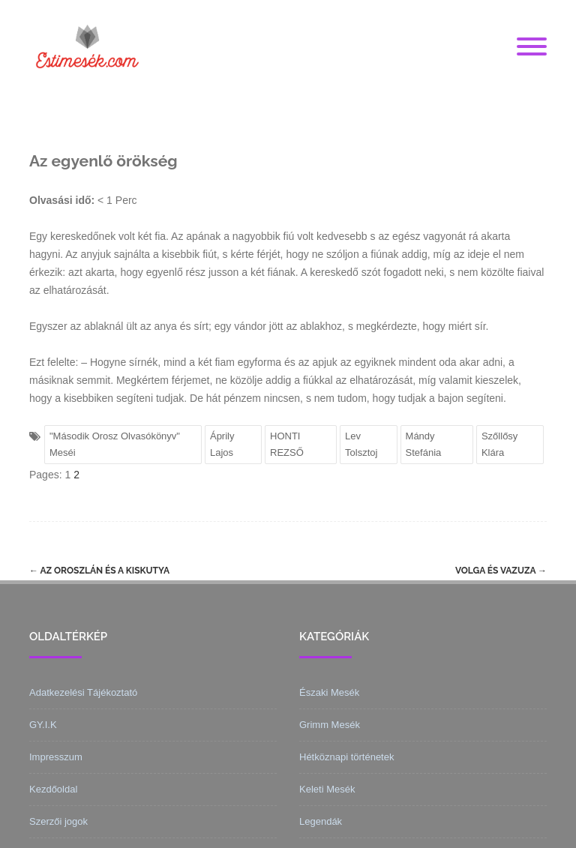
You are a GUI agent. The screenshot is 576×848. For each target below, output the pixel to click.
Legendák (320, 821)
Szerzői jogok (58, 821)
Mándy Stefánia (424, 444)
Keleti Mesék (327, 789)
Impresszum (55, 757)
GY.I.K (43, 724)
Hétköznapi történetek (346, 757)
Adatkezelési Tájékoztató (83, 692)
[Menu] (532, 47)
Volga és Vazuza (501, 570)
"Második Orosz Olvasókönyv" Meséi (115, 444)
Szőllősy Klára (500, 444)
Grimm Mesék (329, 724)
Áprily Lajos (222, 444)
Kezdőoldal (53, 789)
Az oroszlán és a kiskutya (99, 570)
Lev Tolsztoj (361, 444)
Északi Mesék (329, 692)
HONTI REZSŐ (287, 444)
